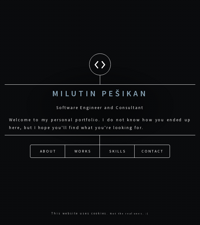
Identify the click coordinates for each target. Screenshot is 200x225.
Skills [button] (117, 140)
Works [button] (82, 140)
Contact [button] (152, 140)
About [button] (48, 140)
